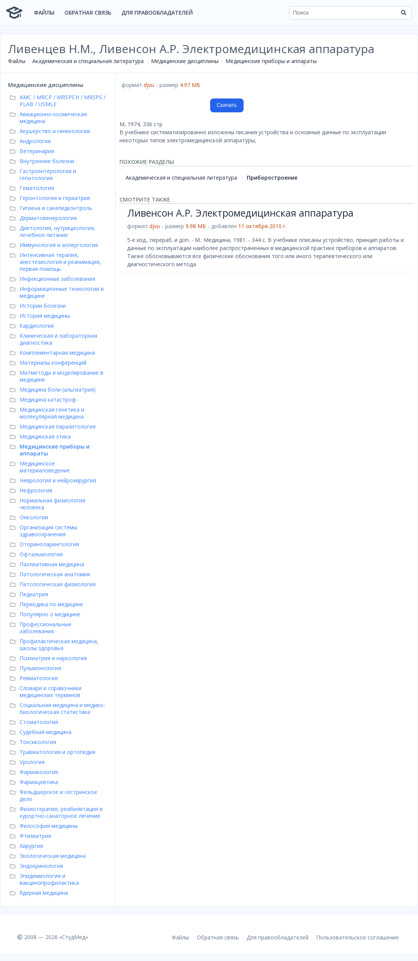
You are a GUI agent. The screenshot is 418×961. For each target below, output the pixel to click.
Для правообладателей (157, 12)
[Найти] (403, 12)
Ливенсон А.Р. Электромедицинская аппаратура (240, 212)
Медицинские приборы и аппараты (271, 61)
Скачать (227, 105)
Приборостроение (272, 177)
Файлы (44, 12)
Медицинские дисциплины (185, 61)
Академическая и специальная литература (88, 61)
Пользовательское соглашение (357, 937)
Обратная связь (88, 12)
